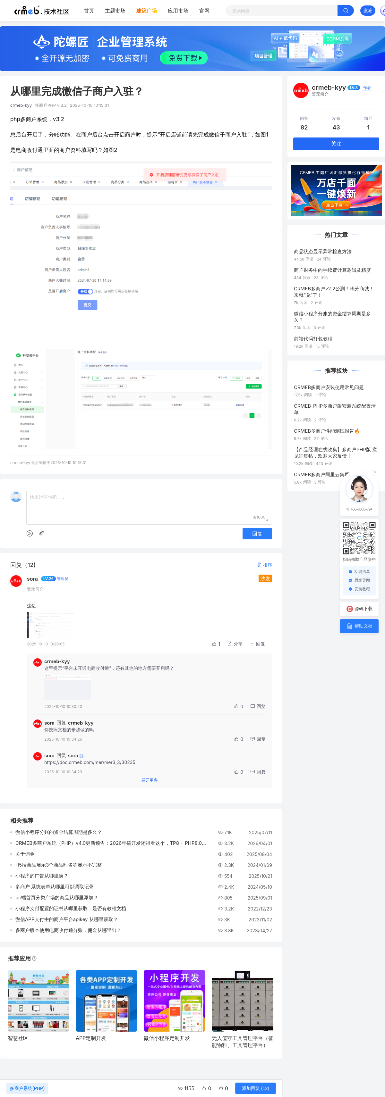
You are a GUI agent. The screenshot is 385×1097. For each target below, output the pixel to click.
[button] (264, 565)
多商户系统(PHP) (27, 1088)
